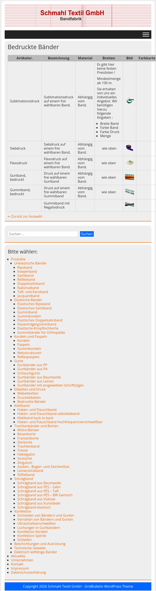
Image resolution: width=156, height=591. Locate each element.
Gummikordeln (29, 316)
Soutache (24, 458)
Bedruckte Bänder (31, 401)
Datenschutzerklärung (28, 572)
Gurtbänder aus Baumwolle (39, 377)
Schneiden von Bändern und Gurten (45, 515)
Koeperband (27, 271)
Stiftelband (26, 474)
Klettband (22, 405)
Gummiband (27, 312)
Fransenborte (28, 438)
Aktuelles (18, 556)
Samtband (25, 275)
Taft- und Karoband (32, 291)
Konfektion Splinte (31, 535)
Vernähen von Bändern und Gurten (45, 519)
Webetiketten (28, 393)
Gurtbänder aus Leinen (35, 381)
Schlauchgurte (28, 373)
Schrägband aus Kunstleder (39, 503)
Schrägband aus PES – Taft (38, 491)
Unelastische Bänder (30, 263)
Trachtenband (28, 446)
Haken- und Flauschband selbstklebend (48, 413)
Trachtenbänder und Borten (36, 426)
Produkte (18, 259)
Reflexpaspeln (28, 357)
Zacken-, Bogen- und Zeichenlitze (43, 466)
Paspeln (23, 344)
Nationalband (28, 287)
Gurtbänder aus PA (32, 369)
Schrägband (23, 478)
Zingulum (24, 462)
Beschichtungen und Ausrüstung (39, 543)
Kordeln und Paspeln (30, 336)
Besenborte (26, 434)
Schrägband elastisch (34, 507)
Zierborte (24, 442)
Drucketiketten (29, 397)
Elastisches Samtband (34, 308)
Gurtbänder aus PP (32, 365)
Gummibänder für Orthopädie (41, 332)
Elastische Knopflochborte (37, 328)
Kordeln (23, 340)
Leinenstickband (30, 470)
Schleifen (24, 539)
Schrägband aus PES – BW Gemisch (45, 495)
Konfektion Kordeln (32, 531)
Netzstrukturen (29, 352)
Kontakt (17, 564)
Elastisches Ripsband (33, 304)
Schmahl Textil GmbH (65, 586)
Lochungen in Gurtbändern (38, 527)
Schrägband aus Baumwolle (39, 483)
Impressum (20, 568)
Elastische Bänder (28, 300)
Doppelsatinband (30, 283)
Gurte (18, 361)
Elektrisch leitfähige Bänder (35, 552)
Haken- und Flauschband (37, 409)
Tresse (22, 450)
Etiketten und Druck (30, 389)
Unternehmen (22, 560)
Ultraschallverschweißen (36, 523)
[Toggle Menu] (145, 34)
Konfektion (22, 511)
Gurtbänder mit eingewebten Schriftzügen (50, 385)
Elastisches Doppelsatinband (39, 320)
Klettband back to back (35, 418)
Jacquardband (28, 295)
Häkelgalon (26, 454)
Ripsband (24, 267)
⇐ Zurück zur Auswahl (25, 216)
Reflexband (26, 279)
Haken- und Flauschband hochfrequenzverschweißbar (59, 422)
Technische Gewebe (30, 548)
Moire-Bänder (28, 430)
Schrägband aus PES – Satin (39, 487)
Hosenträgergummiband (36, 324)
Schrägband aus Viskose (36, 499)
